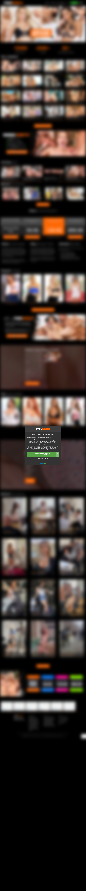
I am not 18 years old (43, 458)
